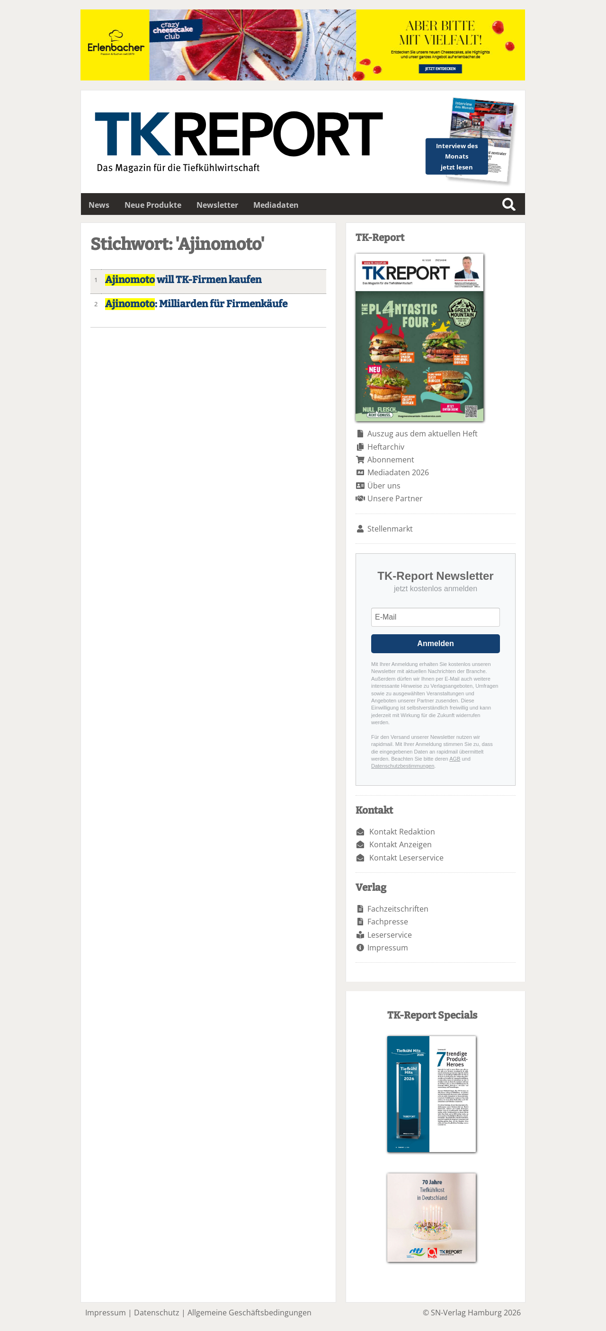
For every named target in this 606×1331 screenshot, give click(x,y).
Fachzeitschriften (397, 909)
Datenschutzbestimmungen (402, 766)
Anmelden (435, 643)
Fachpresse (387, 921)
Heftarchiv (385, 447)
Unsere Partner (395, 498)
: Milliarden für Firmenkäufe (196, 304)
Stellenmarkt (390, 529)
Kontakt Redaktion (402, 831)
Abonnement (390, 459)
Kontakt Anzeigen (400, 844)
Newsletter (217, 205)
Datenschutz (156, 1312)
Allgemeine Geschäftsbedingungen (249, 1312)
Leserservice (389, 935)
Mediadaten (276, 205)
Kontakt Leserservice (406, 857)
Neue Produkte (153, 205)
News (99, 205)
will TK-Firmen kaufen (183, 280)
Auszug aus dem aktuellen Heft (422, 433)
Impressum (387, 947)
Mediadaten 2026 (398, 472)
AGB (454, 759)
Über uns (384, 485)
